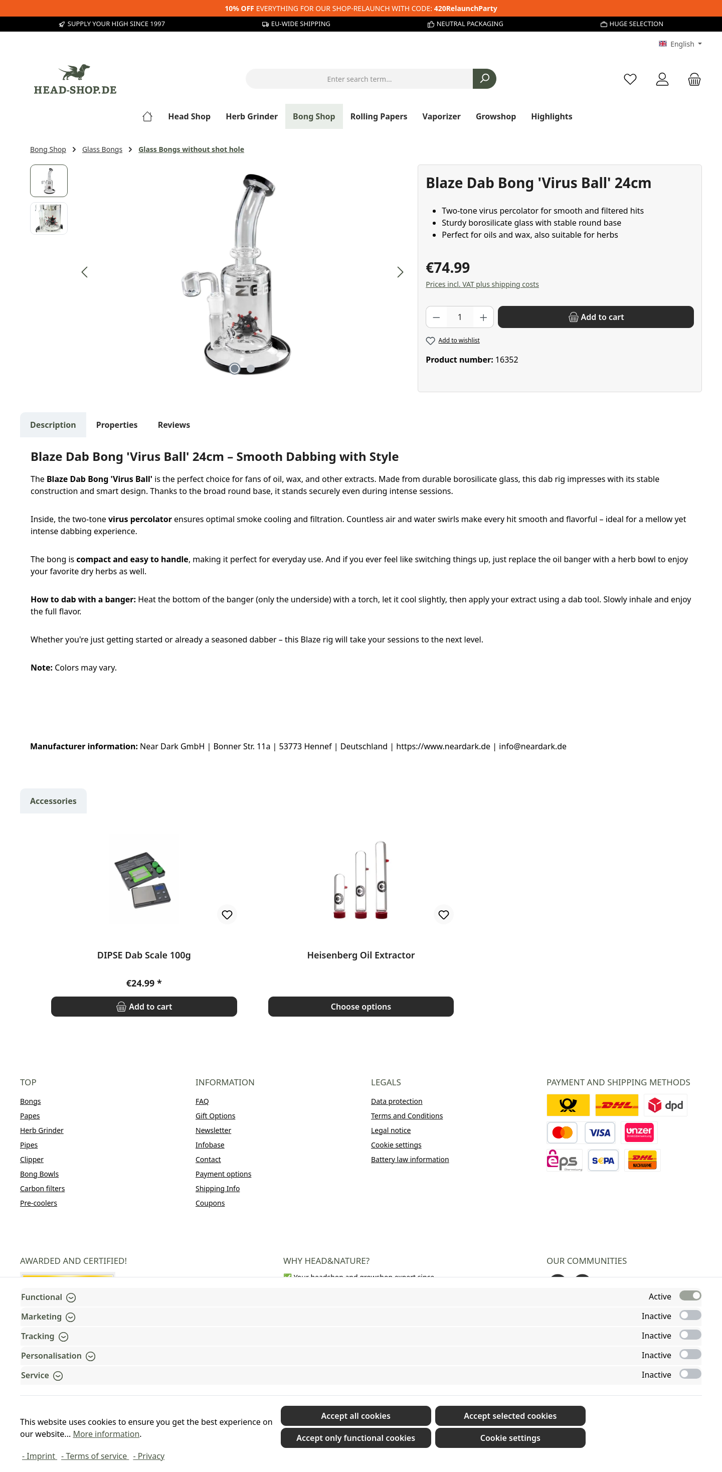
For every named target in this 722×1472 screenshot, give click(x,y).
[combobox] (359, 79)
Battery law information (410, 1159)
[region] (219, 272)
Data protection (397, 1101)
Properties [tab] (117, 424)
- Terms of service (95, 1455)
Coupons (210, 1203)
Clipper (32, 1159)
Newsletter (213, 1130)
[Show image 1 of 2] (235, 369)
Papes (30, 1115)
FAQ (202, 1101)
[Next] (400, 272)
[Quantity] (460, 317)
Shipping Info (218, 1188)
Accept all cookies (355, 1415)
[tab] (53, 424)
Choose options (361, 1006)
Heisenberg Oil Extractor (361, 955)
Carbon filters (42, 1188)
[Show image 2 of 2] (251, 369)
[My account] (662, 79)
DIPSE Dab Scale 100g (144, 955)
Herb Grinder (42, 1130)
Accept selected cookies (510, 1415)
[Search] (484, 79)
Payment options (223, 1174)
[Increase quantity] (483, 317)
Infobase (210, 1145)
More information (106, 1433)
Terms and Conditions (407, 1115)
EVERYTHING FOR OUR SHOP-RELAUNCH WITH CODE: (361, 8)
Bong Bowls (39, 1174)
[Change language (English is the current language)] (680, 44)
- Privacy (148, 1455)
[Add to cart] (596, 317)
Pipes (29, 1145)
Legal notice (391, 1130)
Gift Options (215, 1115)
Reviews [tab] (174, 424)
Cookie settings (396, 1145)
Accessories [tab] (53, 800)
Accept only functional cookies (355, 1437)
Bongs (30, 1101)
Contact (208, 1159)
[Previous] (85, 272)
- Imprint (39, 1455)
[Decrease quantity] (436, 317)
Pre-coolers (38, 1203)
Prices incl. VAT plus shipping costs (482, 284)
